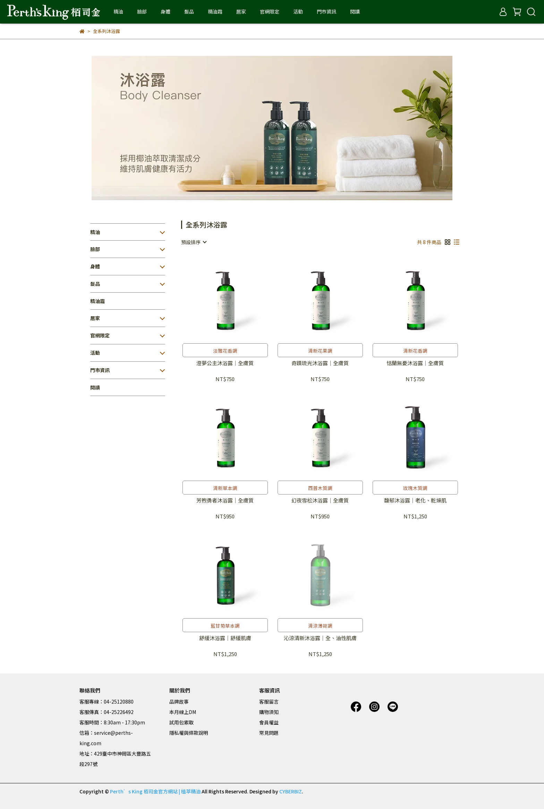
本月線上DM (182, 711)
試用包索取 (181, 722)
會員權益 (269, 722)
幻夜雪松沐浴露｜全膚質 (320, 500)
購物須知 (269, 711)
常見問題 (269, 732)
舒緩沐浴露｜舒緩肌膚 (225, 638)
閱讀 (355, 11)
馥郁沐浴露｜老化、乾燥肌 (415, 500)
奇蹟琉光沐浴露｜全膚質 (320, 363)
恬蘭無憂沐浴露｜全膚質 (415, 363)
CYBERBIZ (290, 791)
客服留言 (269, 701)
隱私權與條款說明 (188, 732)
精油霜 (215, 11)
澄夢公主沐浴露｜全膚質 (225, 363)
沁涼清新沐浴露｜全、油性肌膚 (320, 638)
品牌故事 (179, 701)
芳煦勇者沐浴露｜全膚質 (225, 500)
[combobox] (193, 242)
